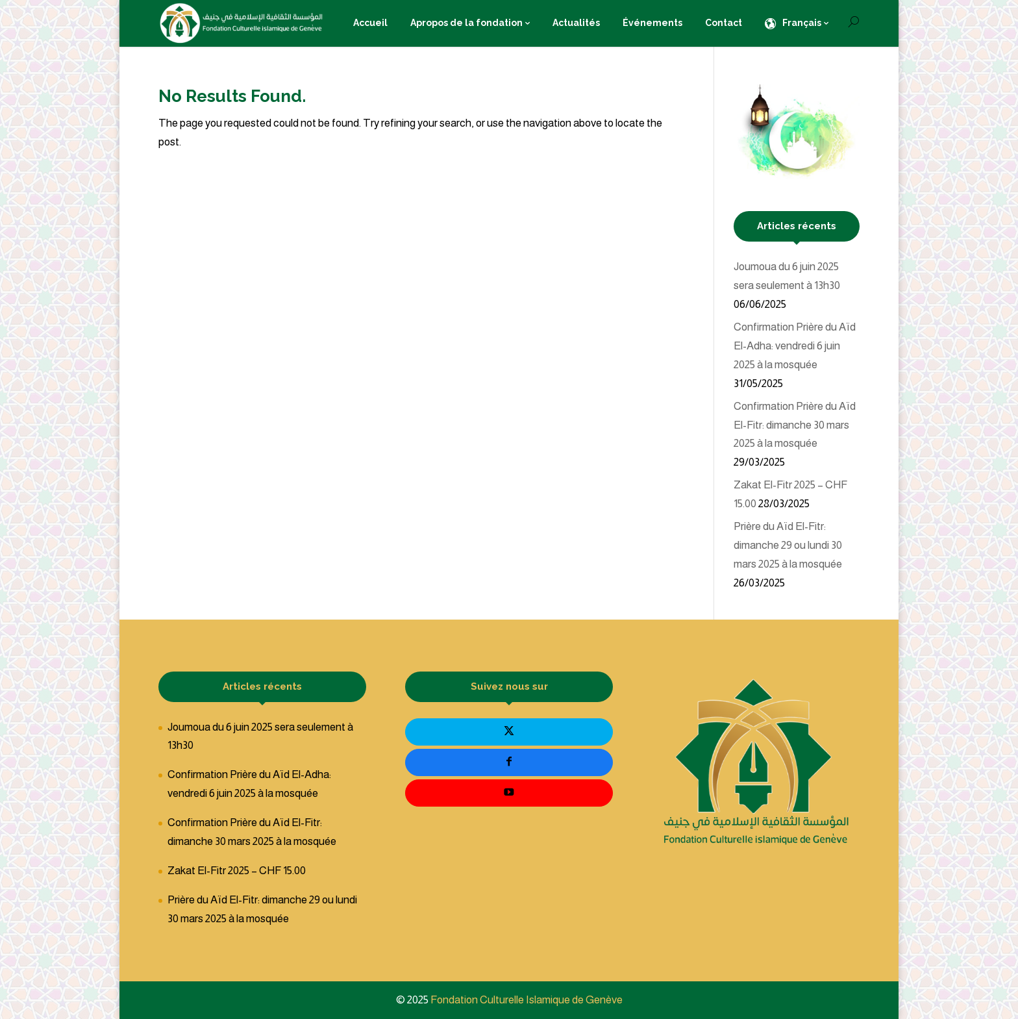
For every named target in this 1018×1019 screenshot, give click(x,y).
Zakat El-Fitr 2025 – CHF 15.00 (237, 870)
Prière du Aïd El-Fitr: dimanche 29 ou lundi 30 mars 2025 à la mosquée (788, 545)
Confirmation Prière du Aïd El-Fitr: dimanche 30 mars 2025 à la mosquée (795, 425)
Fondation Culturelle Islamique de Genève (526, 1000)
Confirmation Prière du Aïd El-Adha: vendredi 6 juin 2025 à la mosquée (795, 346)
